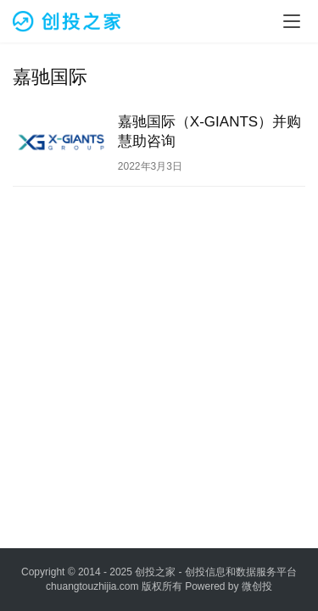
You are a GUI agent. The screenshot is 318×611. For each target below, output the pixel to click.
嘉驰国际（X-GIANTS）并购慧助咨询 (209, 131)
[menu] (292, 21)
